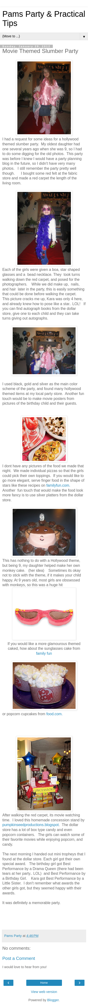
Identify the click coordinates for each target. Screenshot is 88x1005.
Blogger (53, 1000)
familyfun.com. (58, 485)
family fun (44, 653)
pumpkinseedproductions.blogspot (30, 825)
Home (44, 982)
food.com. (54, 714)
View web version (44, 992)
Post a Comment (18, 958)
